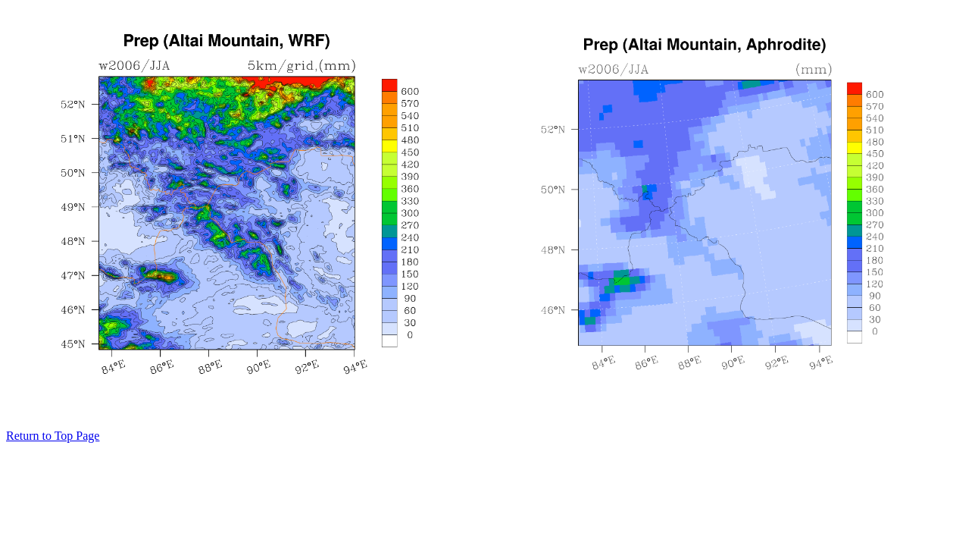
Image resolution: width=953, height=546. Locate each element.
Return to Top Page (52, 435)
